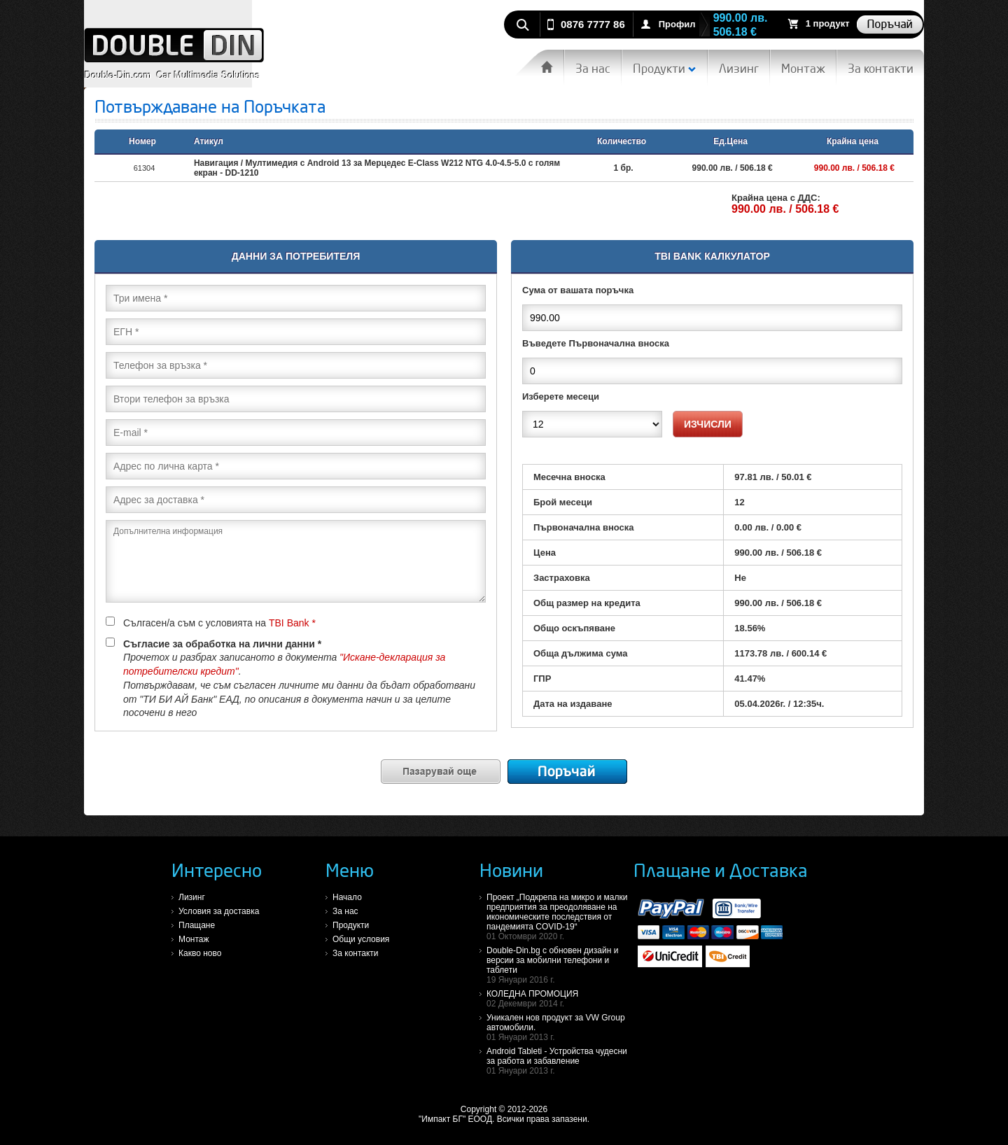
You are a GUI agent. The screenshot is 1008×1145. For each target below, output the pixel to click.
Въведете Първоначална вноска (595, 343)
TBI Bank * (292, 622)
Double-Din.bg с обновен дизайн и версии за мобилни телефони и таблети (560, 965)
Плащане (196, 925)
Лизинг (739, 68)
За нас (592, 68)
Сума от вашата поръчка (578, 290)
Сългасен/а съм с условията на (211, 622)
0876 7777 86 (593, 24)
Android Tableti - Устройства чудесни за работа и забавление (560, 1061)
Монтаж (803, 68)
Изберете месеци (560, 396)
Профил (677, 24)
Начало (347, 897)
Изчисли (708, 424)
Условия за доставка (218, 911)
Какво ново (199, 953)
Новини (511, 870)
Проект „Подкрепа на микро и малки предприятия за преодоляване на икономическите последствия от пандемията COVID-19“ (560, 916)
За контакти (880, 68)
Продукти (664, 68)
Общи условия (360, 939)
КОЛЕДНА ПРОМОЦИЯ (560, 999)
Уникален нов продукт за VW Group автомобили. (560, 1027)
